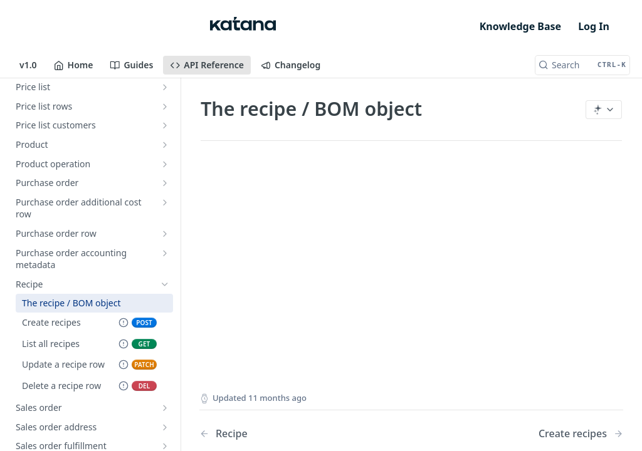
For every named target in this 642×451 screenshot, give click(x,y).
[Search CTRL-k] (582, 65)
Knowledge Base (520, 26)
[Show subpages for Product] (165, 145)
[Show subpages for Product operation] (165, 164)
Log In (593, 26)
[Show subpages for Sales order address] (165, 427)
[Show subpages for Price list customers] (165, 125)
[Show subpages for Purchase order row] (165, 234)
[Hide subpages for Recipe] (165, 284)
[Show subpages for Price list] (165, 87)
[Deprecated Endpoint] (123, 323)
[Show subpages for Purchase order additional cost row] (165, 202)
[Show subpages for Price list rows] (165, 106)
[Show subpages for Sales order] (165, 408)
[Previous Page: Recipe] (290, 434)
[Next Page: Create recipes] (581, 434)
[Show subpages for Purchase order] (165, 183)
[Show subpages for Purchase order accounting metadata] (165, 253)
